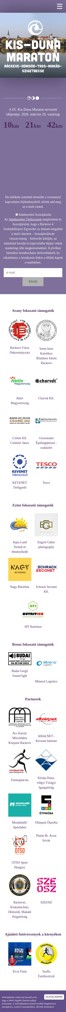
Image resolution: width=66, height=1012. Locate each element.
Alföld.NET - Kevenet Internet (46, 737)
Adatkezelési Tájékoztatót (25, 219)
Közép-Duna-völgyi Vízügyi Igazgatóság (46, 781)
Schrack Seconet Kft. (46, 587)
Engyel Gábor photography (46, 543)
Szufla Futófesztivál (46, 972)
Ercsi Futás (19, 969)
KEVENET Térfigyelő (19, 483)
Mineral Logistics (46, 679)
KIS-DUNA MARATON (33, 50)
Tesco (46, 481)
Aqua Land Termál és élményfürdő (19, 545)
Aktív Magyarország (19, 399)
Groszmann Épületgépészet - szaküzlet (46, 441)
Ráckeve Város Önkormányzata (19, 348)
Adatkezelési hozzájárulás (34, 214)
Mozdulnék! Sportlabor (19, 823)
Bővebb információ (45, 1006)
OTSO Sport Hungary (19, 863)
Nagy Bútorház (19, 585)
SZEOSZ (46, 900)
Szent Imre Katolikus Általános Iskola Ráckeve (46, 354)
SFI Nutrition (33, 625)
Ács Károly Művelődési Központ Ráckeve (19, 736)
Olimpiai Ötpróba (46, 820)
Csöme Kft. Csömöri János (19, 439)
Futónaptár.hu (19, 778)
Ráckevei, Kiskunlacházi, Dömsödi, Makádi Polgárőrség (19, 908)
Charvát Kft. (46, 396)
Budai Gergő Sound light (19, 671)
